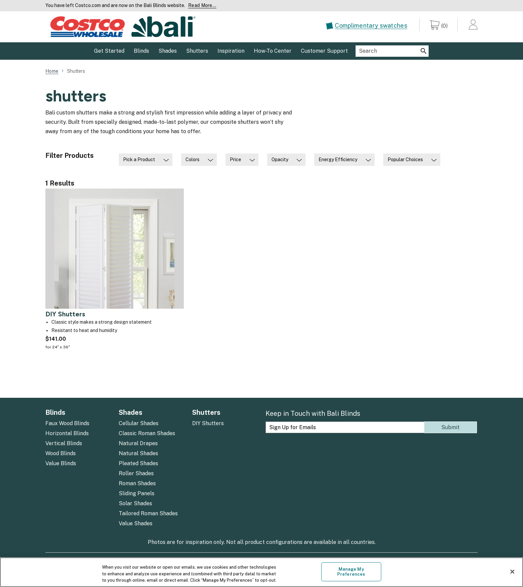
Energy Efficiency (338, 159)
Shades (130, 412)
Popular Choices (405, 159)
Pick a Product (139, 159)
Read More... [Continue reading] (202, 5)
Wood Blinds (60, 453)
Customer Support (324, 51)
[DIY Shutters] (114, 274)
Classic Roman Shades (147, 433)
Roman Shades (137, 483)
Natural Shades (138, 453)
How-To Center (273, 51)
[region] (261, 572)
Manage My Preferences (351, 572)
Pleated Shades (138, 463)
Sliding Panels (136, 493)
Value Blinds (60, 463)
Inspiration (230, 51)
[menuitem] (372, 27)
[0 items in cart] (439, 26)
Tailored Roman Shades (148, 513)
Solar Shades (135, 503)
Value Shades (135, 523)
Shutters (206, 412)
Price (235, 159)
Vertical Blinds (63, 443)
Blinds (55, 412)
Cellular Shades (138, 423)
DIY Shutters (208, 423)
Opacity (280, 159)
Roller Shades (136, 473)
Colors (192, 159)
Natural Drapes (138, 443)
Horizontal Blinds (67, 433)
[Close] (512, 571)
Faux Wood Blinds (67, 423)
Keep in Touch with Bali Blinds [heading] (313, 413)
